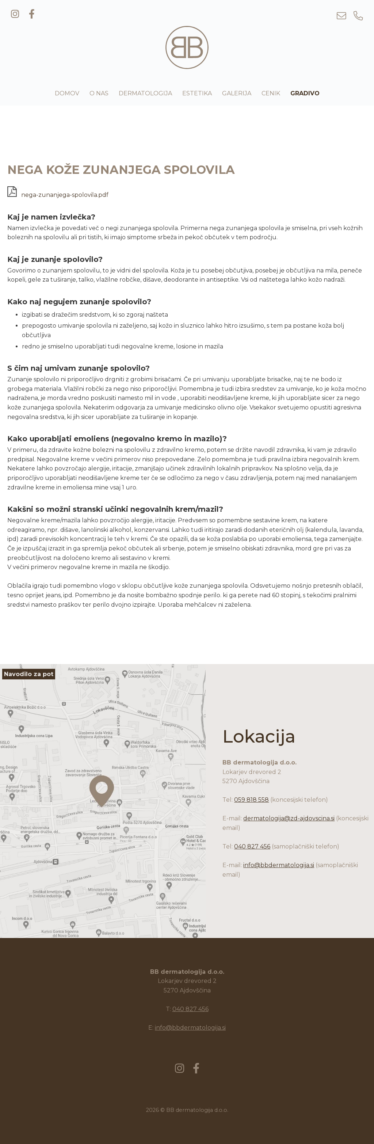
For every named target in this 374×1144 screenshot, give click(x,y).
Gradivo (305, 93)
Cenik (271, 93)
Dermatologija (145, 93)
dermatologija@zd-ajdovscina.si (289, 818)
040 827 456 (252, 846)
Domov (67, 93)
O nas (98, 93)
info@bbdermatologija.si (278, 865)
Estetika (197, 93)
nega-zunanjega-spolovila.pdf (57, 194)
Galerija (236, 93)
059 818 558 (251, 799)
